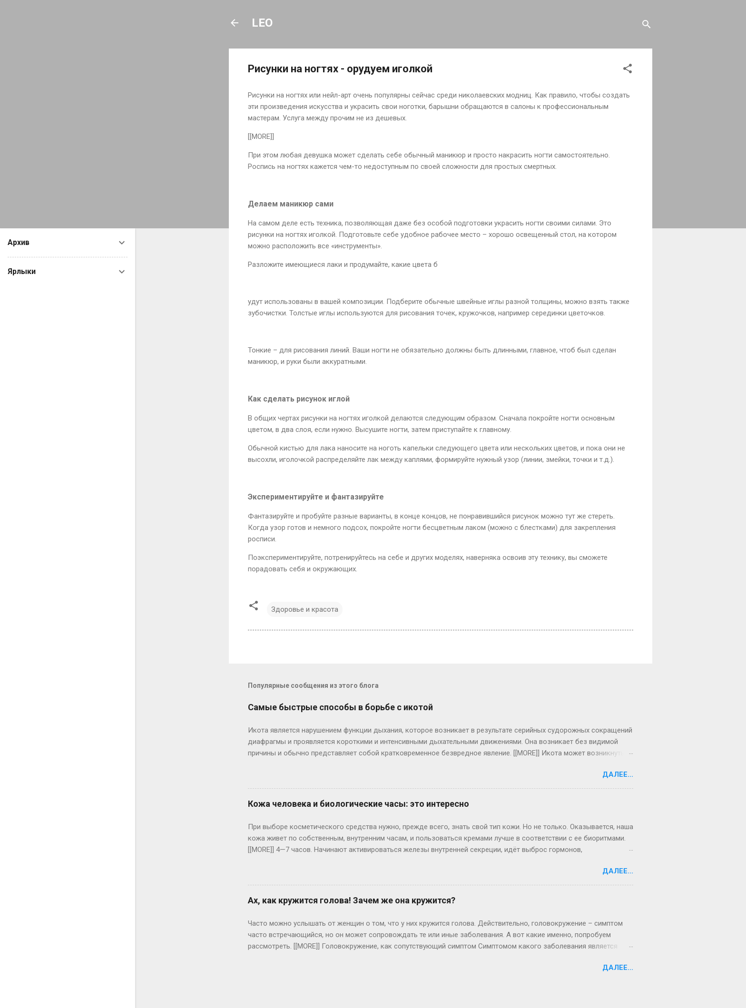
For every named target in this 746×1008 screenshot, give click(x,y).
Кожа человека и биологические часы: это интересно (358, 804)
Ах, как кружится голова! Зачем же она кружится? (351, 900)
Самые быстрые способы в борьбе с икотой (340, 707)
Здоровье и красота (304, 609)
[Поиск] (646, 25)
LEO (262, 22)
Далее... (617, 774)
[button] (627, 70)
